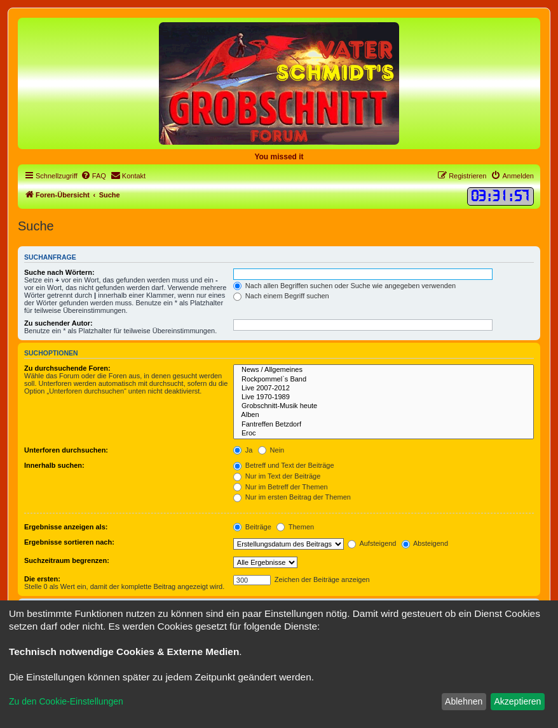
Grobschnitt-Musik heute (384, 406)
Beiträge (252, 527)
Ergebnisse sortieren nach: (69, 542)
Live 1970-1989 (384, 397)
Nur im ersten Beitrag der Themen (292, 497)
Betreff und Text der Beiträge (283, 465)
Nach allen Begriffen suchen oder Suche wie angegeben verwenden (344, 285)
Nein (271, 450)
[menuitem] (93, 175)
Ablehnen (463, 701)
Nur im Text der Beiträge (276, 476)
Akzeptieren (517, 701)
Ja (243, 450)
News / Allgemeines (384, 370)
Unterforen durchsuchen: (66, 450)
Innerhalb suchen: (54, 465)
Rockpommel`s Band (384, 379)
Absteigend (425, 543)
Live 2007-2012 (384, 388)
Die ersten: (42, 579)
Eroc (384, 433)
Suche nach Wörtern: (59, 272)
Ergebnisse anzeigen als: (65, 527)
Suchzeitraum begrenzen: (66, 560)
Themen (295, 527)
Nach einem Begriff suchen (281, 296)
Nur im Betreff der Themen (280, 487)
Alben (384, 415)
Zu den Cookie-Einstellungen (66, 701)
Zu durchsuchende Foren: (67, 368)
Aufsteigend (372, 543)
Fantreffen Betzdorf (384, 424)
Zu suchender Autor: (58, 323)
